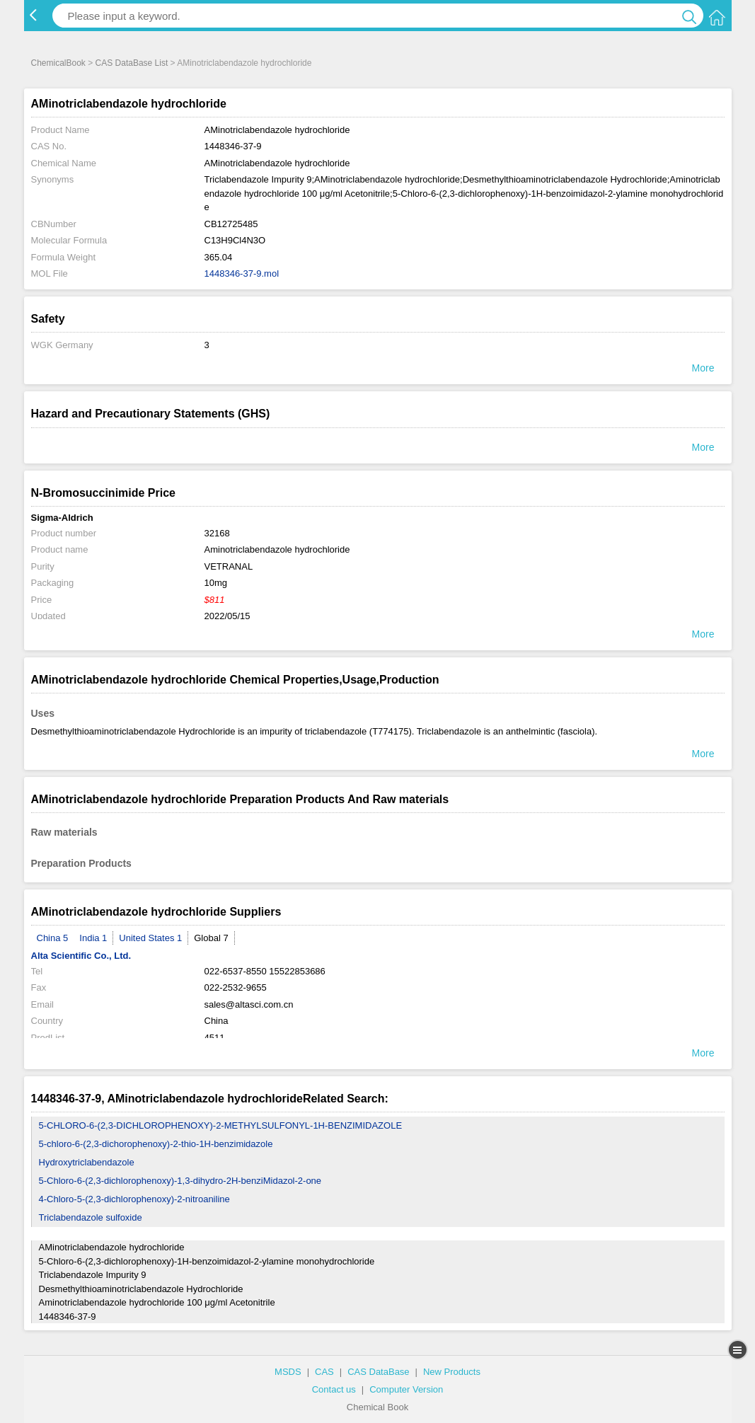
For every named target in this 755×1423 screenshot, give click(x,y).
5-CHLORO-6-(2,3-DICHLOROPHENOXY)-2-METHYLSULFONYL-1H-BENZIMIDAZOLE (221, 1125)
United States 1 (150, 938)
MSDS (288, 1371)
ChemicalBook (58, 63)
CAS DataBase (378, 1371)
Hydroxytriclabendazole (86, 1162)
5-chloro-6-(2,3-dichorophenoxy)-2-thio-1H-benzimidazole (156, 1144)
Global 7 (211, 938)
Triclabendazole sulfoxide (90, 1217)
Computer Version (406, 1389)
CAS (324, 1371)
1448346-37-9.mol (241, 273)
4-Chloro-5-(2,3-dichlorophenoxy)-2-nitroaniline (134, 1199)
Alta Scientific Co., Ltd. (81, 955)
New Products (451, 1371)
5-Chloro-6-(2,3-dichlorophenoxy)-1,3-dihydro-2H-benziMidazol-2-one (180, 1180)
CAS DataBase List (132, 63)
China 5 (53, 938)
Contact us (334, 1389)
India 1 (93, 938)
